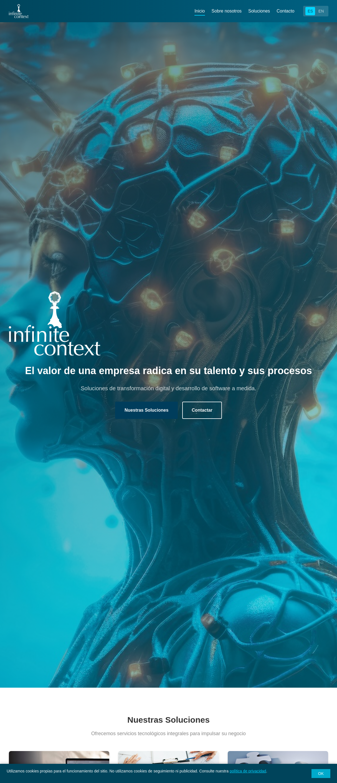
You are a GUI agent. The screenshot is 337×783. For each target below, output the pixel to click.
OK (321, 773)
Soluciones (259, 11)
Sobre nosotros (227, 11)
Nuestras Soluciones (146, 410)
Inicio (199, 11)
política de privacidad (248, 771)
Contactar (202, 410)
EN (321, 11)
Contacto (285, 11)
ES (310, 11)
